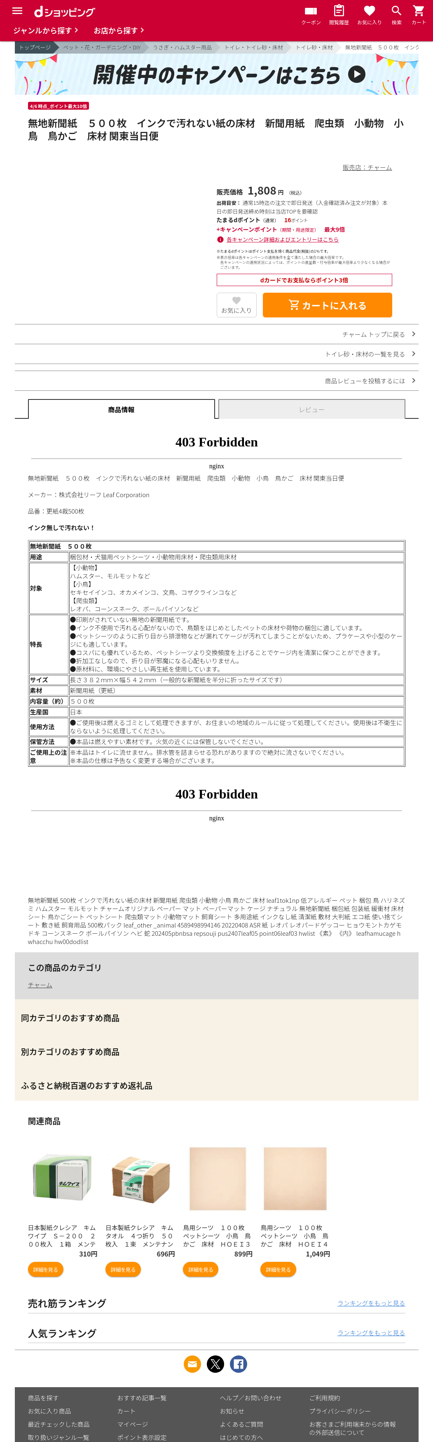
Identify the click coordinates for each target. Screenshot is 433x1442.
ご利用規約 (324, 1397)
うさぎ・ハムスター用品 (182, 47)
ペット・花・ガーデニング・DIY (101, 47)
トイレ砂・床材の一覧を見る (365, 354)
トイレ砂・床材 (314, 47)
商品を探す (43, 1397)
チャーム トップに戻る (373, 334)
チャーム (40, 984)
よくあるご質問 (241, 1424)
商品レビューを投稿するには (365, 381)
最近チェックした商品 (59, 1424)
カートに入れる (327, 305)
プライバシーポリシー (340, 1411)
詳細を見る (45, 1269)
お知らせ (232, 1411)
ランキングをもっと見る (371, 1303)
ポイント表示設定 (142, 1437)
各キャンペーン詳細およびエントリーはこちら (283, 239)
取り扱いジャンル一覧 (58, 1437)
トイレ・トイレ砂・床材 (253, 47)
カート (126, 1411)
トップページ (35, 47)
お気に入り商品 (49, 1411)
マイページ (132, 1424)
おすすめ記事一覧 (142, 1397)
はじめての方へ (241, 1437)
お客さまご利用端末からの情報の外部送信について (352, 1428)
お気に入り (236, 310)
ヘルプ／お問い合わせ (251, 1397)
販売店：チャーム (367, 167)
